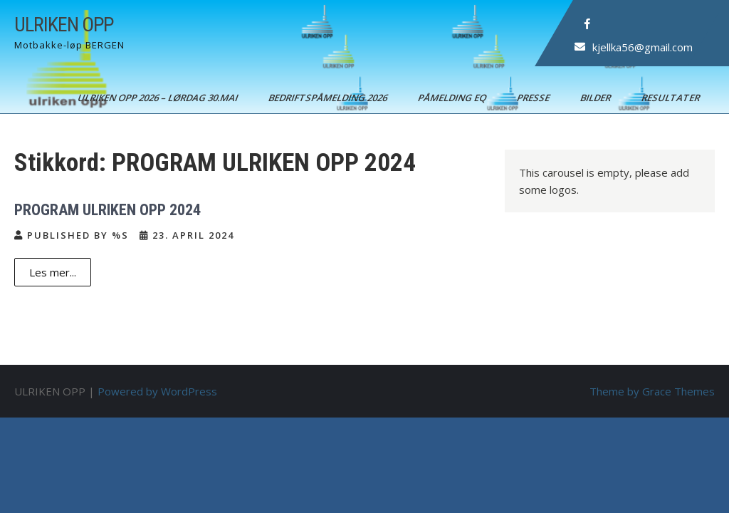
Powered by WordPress (157, 391)
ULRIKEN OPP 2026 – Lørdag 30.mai (158, 97)
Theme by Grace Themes (652, 391)
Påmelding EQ (453, 97)
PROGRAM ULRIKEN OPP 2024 (107, 210)
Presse (534, 97)
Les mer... (52, 272)
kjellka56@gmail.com (642, 47)
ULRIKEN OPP (63, 24)
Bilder (596, 97)
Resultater (671, 97)
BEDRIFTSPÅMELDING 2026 (329, 97)
